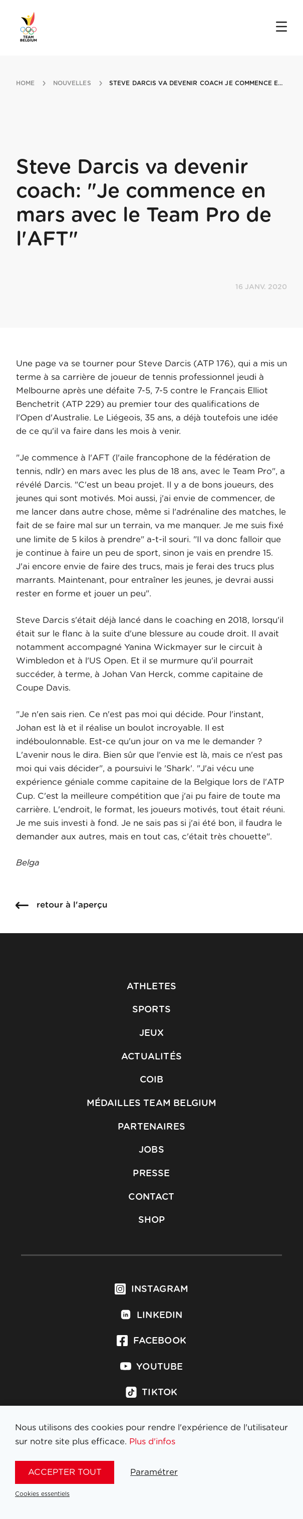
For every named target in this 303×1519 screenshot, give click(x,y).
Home (25, 83)
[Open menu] (281, 27)
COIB (152, 1079)
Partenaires (151, 1127)
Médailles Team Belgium (152, 1103)
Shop (151, 1220)
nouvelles (72, 83)
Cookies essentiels (42, 1494)
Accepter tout (65, 1472)
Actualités (151, 1056)
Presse (151, 1173)
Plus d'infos (152, 1441)
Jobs (151, 1150)
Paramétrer (154, 1472)
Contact (151, 1197)
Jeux (151, 1033)
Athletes (151, 986)
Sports (151, 1009)
